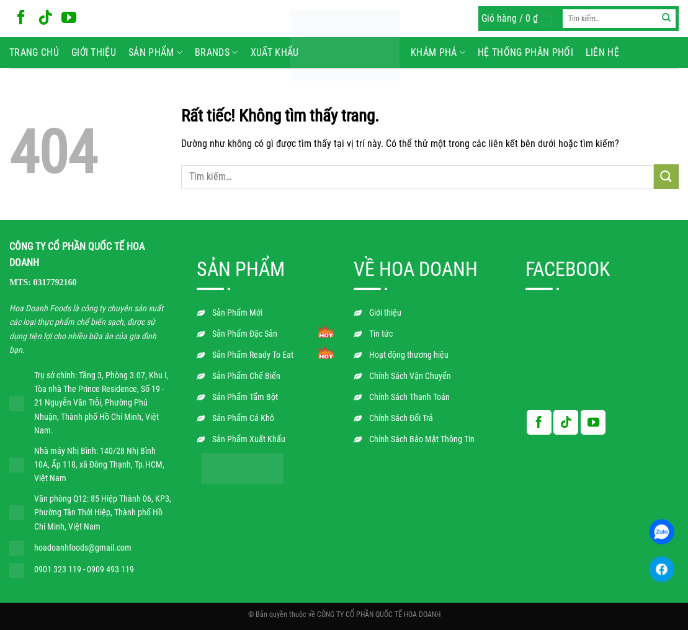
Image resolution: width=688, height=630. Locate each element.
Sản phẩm (155, 53)
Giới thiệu (93, 52)
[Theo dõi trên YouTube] (68, 18)
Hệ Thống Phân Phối (525, 52)
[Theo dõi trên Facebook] (21, 18)
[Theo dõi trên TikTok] (45, 18)
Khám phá (438, 53)
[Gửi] (667, 18)
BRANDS (216, 53)
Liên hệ (602, 52)
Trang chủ (34, 52)
